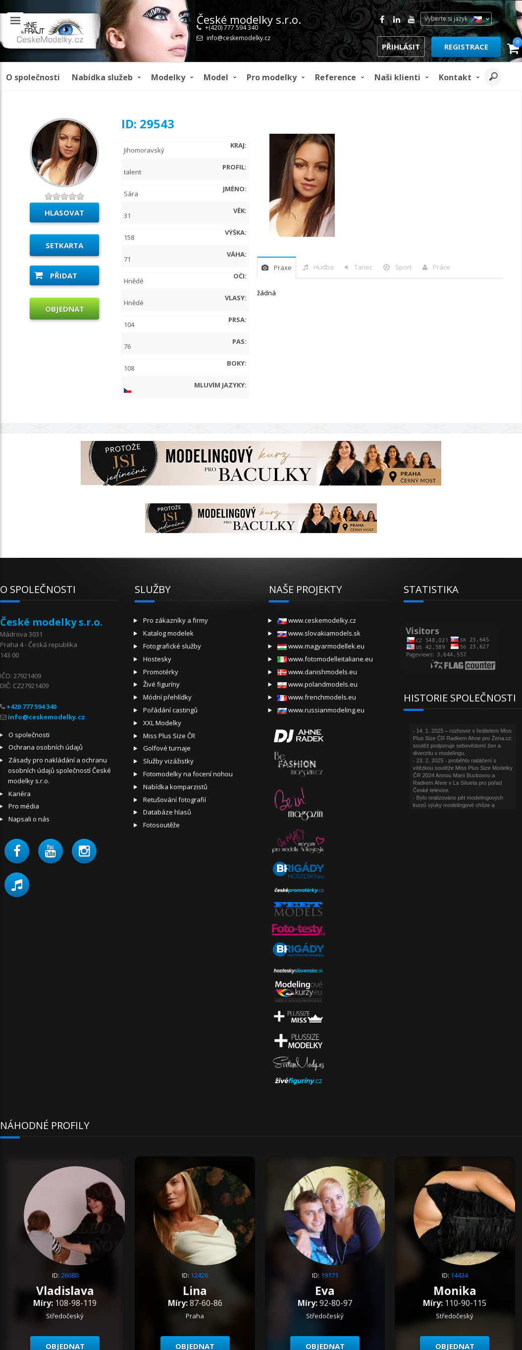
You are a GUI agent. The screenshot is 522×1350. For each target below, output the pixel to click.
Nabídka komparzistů (175, 786)
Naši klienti (397, 77)
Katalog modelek (168, 633)
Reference (335, 77)
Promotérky (160, 671)
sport (403, 267)
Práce (441, 267)
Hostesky (157, 658)
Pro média (23, 806)
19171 (329, 1275)
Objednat (64, 309)
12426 (199, 1275)
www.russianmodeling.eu (321, 709)
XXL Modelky (162, 722)
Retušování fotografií (174, 799)
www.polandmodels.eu (317, 684)
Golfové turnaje (167, 748)
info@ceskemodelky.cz (238, 38)
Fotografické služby (172, 646)
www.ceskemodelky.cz (316, 620)
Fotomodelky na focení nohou (188, 773)
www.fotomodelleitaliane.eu (325, 658)
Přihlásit (401, 47)
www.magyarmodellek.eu (321, 646)
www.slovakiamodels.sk (319, 633)
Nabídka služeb (102, 77)
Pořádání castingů (170, 709)
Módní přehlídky (167, 697)
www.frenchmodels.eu (316, 697)
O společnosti (33, 77)
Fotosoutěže (161, 824)
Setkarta (64, 245)
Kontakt (455, 77)
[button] (16, 851)
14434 (459, 1275)
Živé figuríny (161, 684)
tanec (363, 267)
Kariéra (19, 793)
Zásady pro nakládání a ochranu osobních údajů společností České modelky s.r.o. (59, 770)
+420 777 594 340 (31, 706)
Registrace (466, 47)
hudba (323, 267)
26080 (69, 1275)
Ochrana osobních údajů (45, 747)
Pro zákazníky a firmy (175, 620)
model (216, 77)
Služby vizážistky (168, 760)
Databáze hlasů (167, 812)
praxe (283, 267)
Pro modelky (272, 77)
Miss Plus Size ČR (169, 735)
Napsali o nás (29, 818)
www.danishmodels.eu (317, 671)
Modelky (168, 77)
